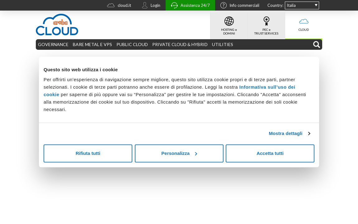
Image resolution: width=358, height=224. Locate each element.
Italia (291, 5)
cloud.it (117, 6)
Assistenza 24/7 (189, 6)
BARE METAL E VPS (92, 44)
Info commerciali (238, 6)
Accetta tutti (270, 153)
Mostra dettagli (285, 133)
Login (149, 6)
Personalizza (179, 153)
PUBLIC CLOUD (132, 44)
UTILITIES (222, 44)
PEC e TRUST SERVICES (266, 23)
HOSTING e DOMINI (228, 23)
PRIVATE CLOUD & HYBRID (180, 44)
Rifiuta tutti (88, 153)
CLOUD (303, 21)
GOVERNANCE (53, 44)
